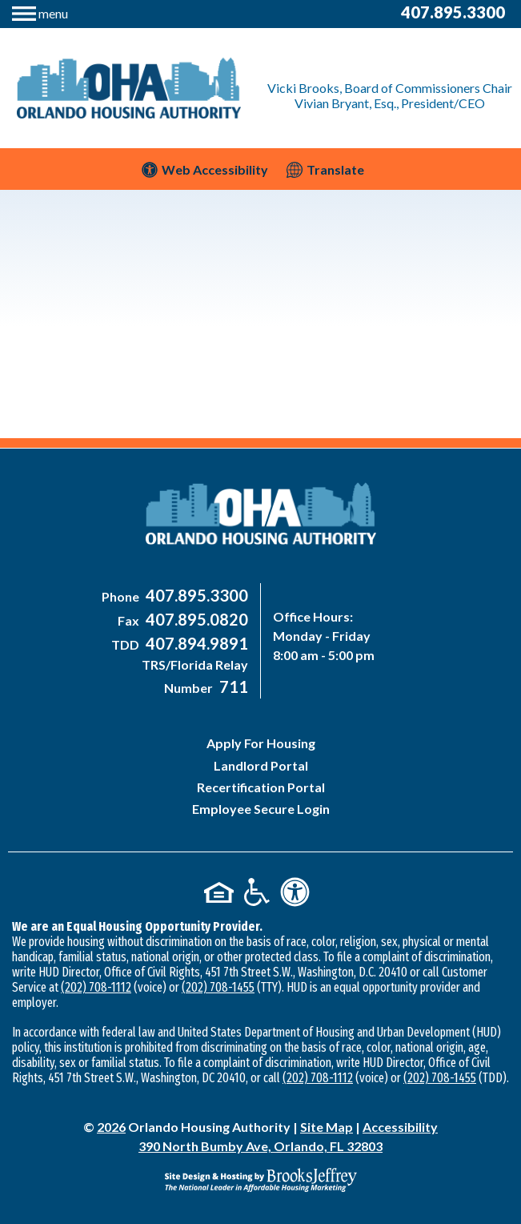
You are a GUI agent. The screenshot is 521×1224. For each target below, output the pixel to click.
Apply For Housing (260, 743)
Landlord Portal (261, 765)
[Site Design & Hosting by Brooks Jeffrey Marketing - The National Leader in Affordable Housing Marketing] (260, 1180)
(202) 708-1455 (218, 987)
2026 (111, 1126)
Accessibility (400, 1126)
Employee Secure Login (261, 808)
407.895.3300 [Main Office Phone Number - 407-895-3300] (453, 12)
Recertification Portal (261, 787)
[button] (40, 11)
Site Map (326, 1126)
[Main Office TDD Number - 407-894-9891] (195, 644)
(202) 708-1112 (96, 987)
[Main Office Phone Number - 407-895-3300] (195, 596)
